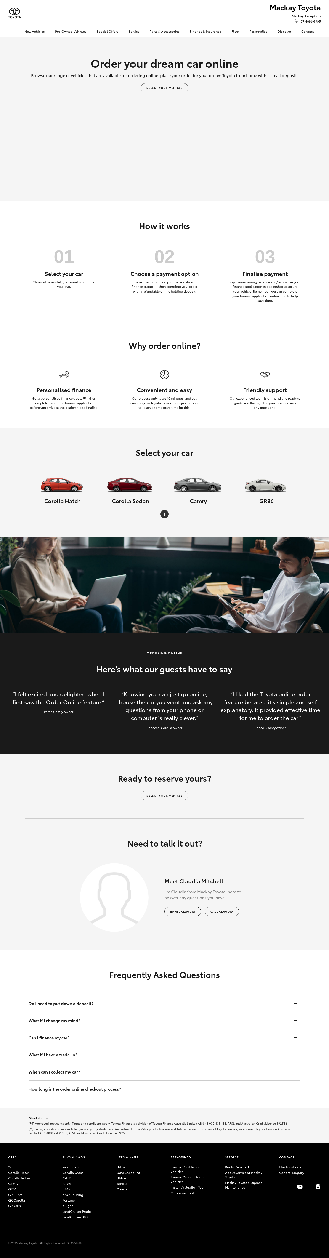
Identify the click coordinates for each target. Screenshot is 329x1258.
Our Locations (290, 1167)
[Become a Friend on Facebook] (282, 1186)
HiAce (121, 1178)
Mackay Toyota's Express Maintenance (243, 1184)
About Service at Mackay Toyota (243, 1174)
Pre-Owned (181, 1157)
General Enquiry (291, 1172)
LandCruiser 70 (128, 1172)
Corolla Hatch (19, 1172)
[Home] (11, 32)
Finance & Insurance (205, 31)
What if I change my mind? (160, 1020)
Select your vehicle (164, 88)
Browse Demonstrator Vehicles (188, 1179)
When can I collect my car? (160, 1071)
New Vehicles (34, 31)
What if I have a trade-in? (160, 1054)
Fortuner (69, 1200)
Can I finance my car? (160, 1037)
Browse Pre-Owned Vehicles (185, 1169)
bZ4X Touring (72, 1194)
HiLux (121, 1167)
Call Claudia (221, 911)
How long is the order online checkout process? (160, 1089)
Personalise (258, 31)
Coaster (123, 1189)
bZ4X (66, 1189)
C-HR (66, 1178)
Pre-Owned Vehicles (70, 31)
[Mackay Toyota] (14, 13)
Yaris (12, 1167)
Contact (307, 31)
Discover (284, 31)
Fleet (235, 31)
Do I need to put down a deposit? (160, 1003)
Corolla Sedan (19, 1178)
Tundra (122, 1183)
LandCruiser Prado (76, 1211)
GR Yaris (14, 1205)
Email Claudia (182, 911)
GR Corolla (16, 1200)
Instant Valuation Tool (187, 1187)
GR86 (12, 1189)
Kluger (67, 1205)
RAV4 (66, 1183)
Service (134, 31)
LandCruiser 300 (75, 1217)
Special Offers (107, 31)
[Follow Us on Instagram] (318, 1186)
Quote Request (182, 1193)
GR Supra (15, 1194)
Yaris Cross (70, 1167)
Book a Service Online (242, 1167)
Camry (13, 1183)
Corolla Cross (72, 1172)
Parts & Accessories (165, 31)
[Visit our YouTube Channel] (300, 1186)
